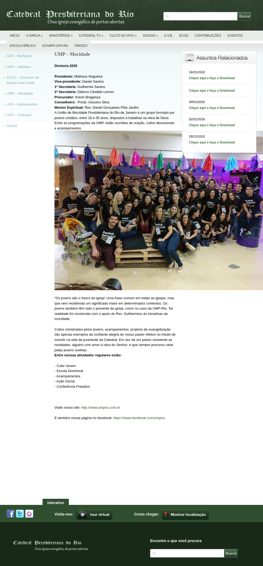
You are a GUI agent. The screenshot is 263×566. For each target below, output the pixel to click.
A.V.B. (168, 35)
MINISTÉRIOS (61, 35)
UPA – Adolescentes (22, 104)
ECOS (183, 35)
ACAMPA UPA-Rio (55, 46)
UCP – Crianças (19, 115)
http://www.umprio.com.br (100, 407)
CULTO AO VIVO (123, 35)
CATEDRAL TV (91, 35)
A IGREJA (34, 35)
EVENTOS (235, 35)
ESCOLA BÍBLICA (23, 46)
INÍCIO (15, 35)
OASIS (12, 126)
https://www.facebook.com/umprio (139, 418)
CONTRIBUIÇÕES (208, 35)
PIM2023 (81, 46)
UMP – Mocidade (20, 93)
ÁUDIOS (150, 35)
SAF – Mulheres (19, 56)
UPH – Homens (19, 67)
